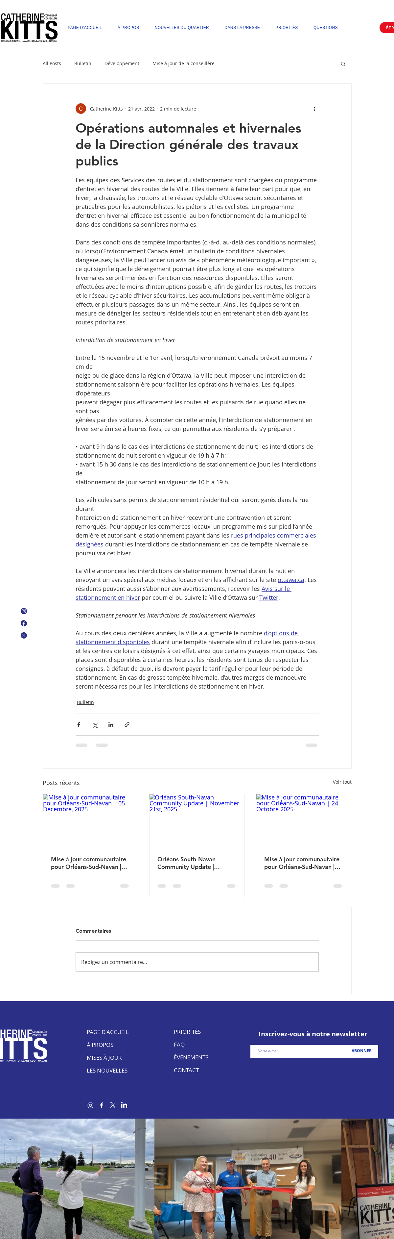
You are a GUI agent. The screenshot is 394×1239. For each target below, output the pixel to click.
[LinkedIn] (124, 1105)
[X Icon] (24, 635)
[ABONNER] (361, 1051)
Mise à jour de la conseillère (183, 63)
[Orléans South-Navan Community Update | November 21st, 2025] (197, 820)
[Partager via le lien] (127, 724)
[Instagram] (90, 1105)
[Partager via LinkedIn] (111, 724)
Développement (121, 63)
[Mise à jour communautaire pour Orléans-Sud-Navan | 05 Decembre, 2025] (90, 820)
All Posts (52, 63)
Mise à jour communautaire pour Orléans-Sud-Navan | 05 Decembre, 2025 (88, 863)
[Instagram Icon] (24, 611)
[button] (343, 63)
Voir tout (342, 782)
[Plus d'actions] (315, 109)
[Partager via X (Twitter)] (95, 724)
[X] (113, 1105)
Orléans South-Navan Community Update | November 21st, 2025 (187, 863)
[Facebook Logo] (24, 623)
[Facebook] (101, 1105)
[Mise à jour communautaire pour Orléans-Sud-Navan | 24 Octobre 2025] (303, 820)
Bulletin (82, 63)
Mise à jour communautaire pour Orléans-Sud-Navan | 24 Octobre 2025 (301, 863)
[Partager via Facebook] (79, 724)
